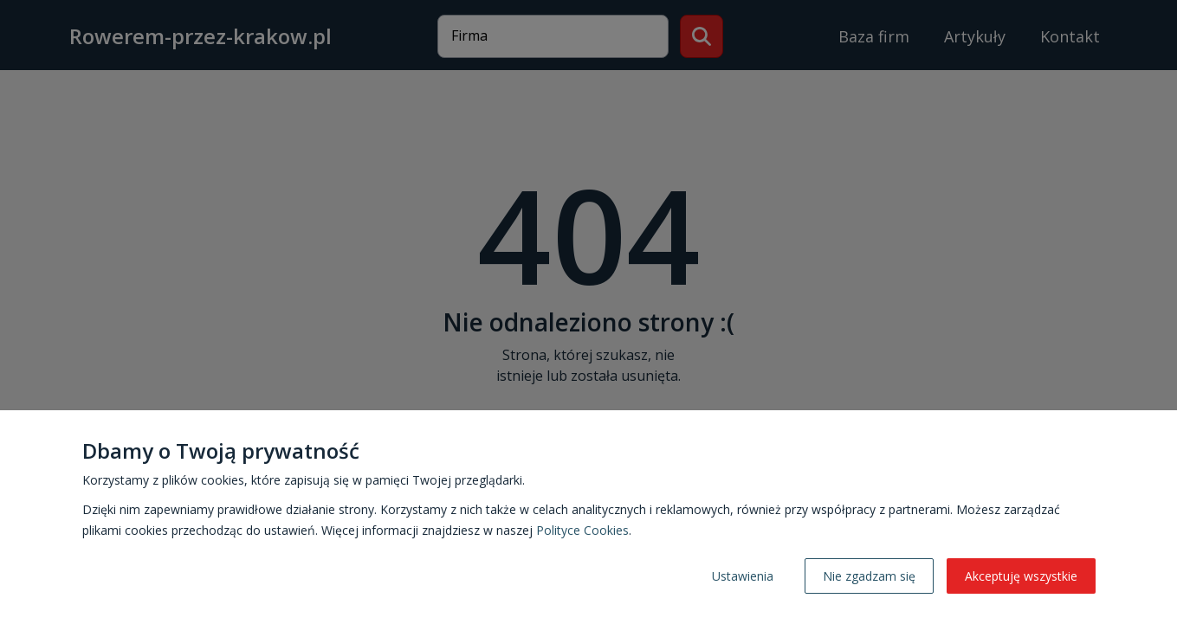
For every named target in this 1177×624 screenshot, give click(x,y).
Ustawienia (742, 576)
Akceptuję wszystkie (1021, 576)
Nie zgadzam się (869, 576)
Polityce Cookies (582, 530)
